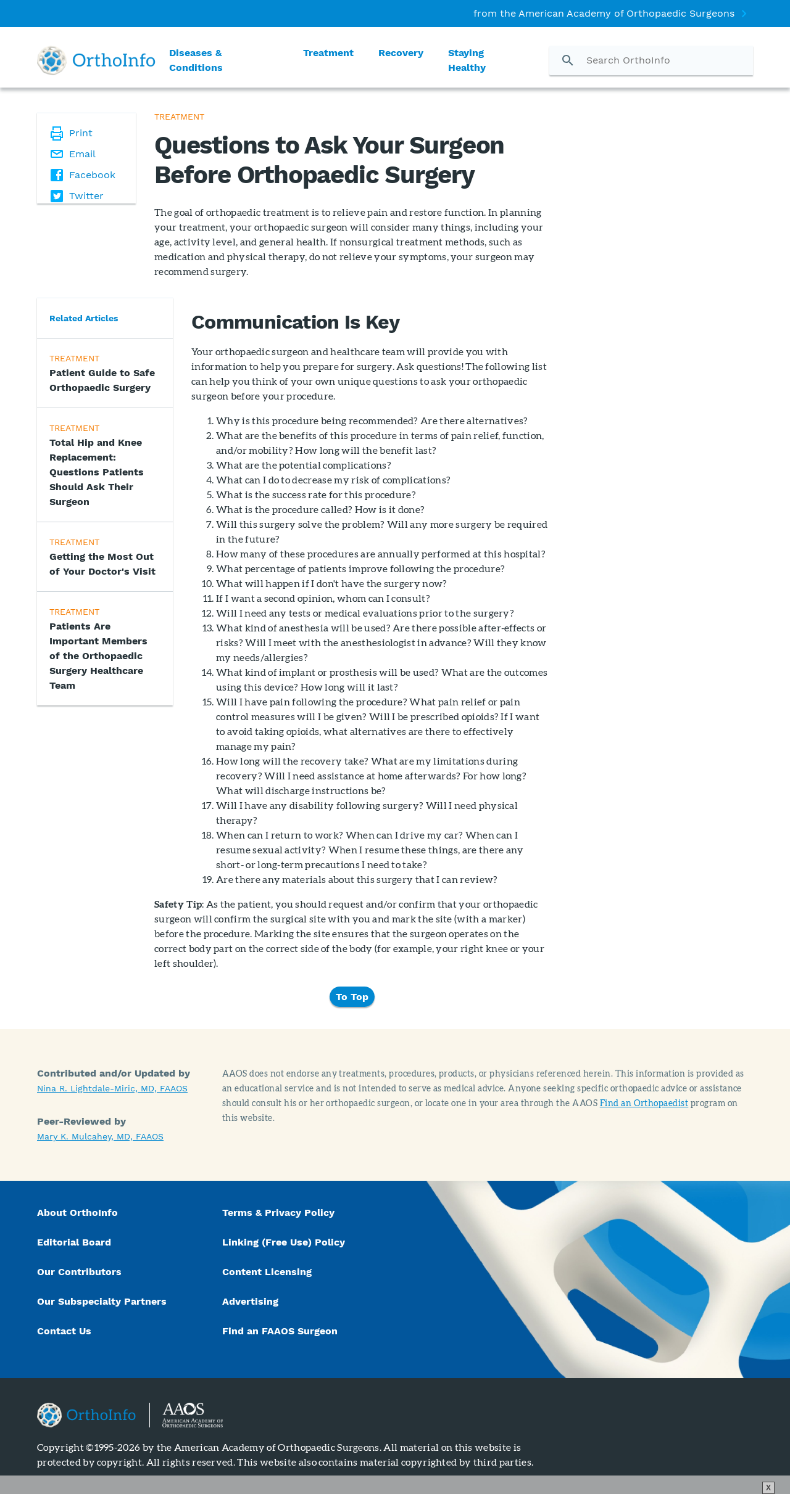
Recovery (400, 53)
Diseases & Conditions (196, 60)
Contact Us (64, 1331)
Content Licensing (267, 1272)
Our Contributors (81, 1272)
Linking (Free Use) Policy (283, 1242)
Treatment (328, 53)
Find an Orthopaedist (644, 1103)
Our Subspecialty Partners (102, 1301)
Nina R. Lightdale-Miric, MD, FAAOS (112, 1088)
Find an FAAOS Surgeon (281, 1331)
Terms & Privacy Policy (278, 1212)
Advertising (250, 1301)
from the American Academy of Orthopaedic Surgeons (603, 13)
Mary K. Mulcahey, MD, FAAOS (100, 1136)
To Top (352, 997)
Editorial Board (74, 1242)
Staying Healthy (467, 60)
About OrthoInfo (77, 1212)
